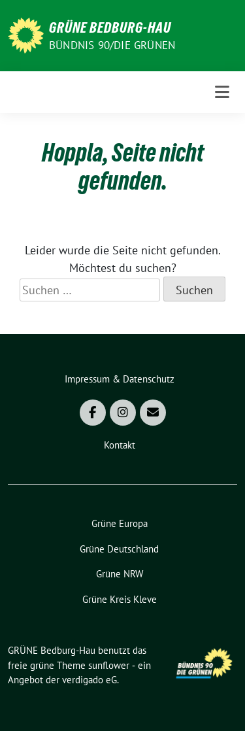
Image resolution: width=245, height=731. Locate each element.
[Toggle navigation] (222, 92)
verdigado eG (89, 679)
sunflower (108, 665)
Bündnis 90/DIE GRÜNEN (112, 45)
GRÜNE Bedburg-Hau (110, 27)
